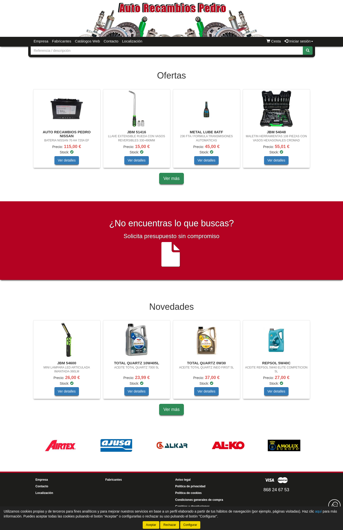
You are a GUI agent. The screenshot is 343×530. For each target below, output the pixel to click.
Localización (132, 41)
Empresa (41, 41)
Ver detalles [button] (67, 160)
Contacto (111, 41)
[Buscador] (167, 50)
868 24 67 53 (276, 489)
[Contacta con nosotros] (334, 505)
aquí (318, 511)
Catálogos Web (87, 41)
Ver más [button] (171, 178)
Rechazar (169, 525)
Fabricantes (61, 41)
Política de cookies (188, 493)
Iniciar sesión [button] (298, 41)
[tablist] (171, 131)
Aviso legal (183, 479)
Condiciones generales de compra (199, 500)
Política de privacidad (190, 486)
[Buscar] (308, 50)
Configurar (190, 525)
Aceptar (151, 525)
